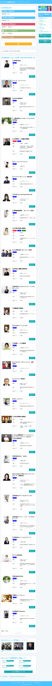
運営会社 (18, 682)
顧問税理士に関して (10, 660)
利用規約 (22, 682)
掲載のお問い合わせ (38, 682)
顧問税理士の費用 (22, 662)
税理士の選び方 (5, 667)
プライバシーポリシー (29, 682)
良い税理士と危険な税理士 (24, 667)
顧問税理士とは (5, 662)
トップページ (13, 682)
